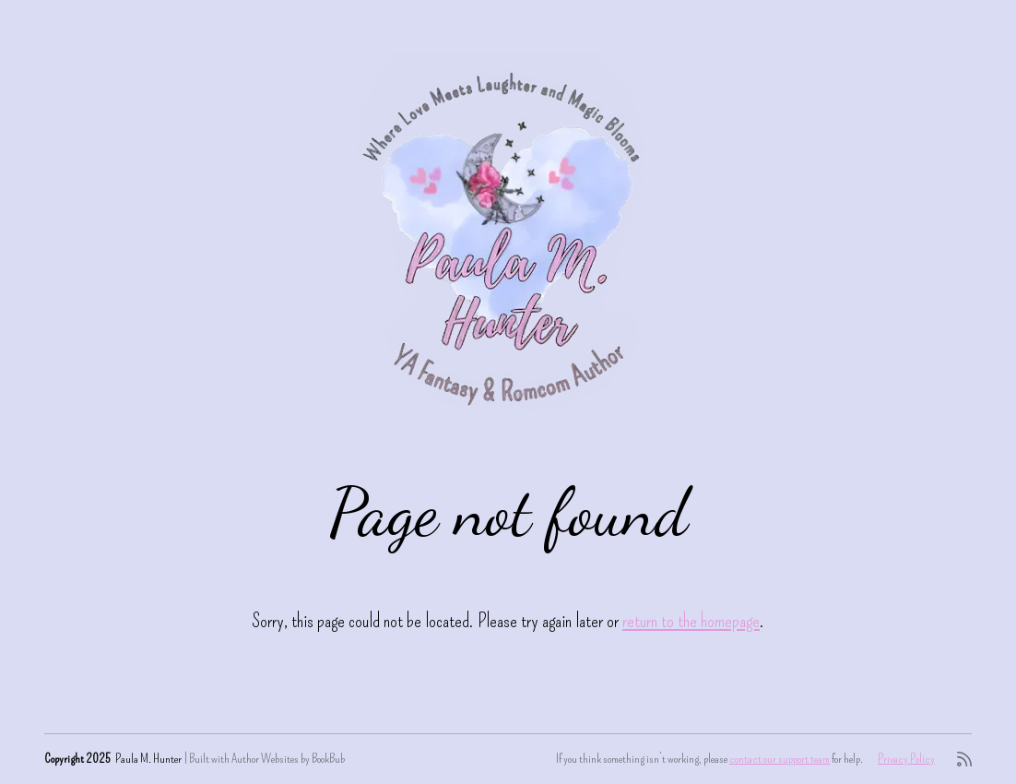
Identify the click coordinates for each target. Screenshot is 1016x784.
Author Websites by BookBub (288, 758)
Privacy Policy (906, 758)
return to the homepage (691, 621)
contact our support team (779, 758)
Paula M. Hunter (148, 758)
